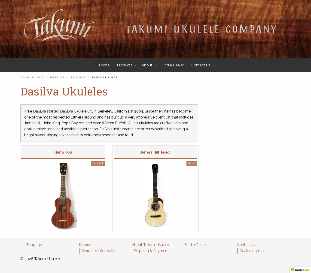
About (147, 65)
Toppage (34, 245)
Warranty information (99, 251)
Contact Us (200, 65)
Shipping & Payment (151, 251)
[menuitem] (104, 65)
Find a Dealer (173, 65)
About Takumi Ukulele (150, 245)
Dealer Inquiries (252, 251)
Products (124, 65)
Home (104, 65)
